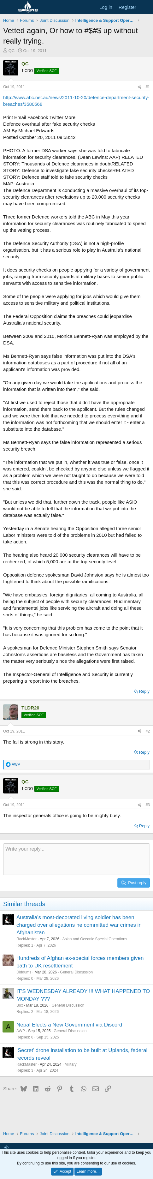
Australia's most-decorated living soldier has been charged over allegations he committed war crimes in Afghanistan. (79, 925)
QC (12, 50)
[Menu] (8, 7)
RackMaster (26, 939)
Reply (144, 691)
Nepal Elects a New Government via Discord (69, 1025)
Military (71, 1064)
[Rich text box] (76, 859)
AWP (20, 1031)
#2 (148, 731)
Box (19, 1005)
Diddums (23, 972)
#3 (148, 805)
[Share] (139, 87)
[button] (6, 1148)
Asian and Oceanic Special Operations (94, 939)
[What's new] (145, 7)
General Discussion (76, 972)
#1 (148, 87)
